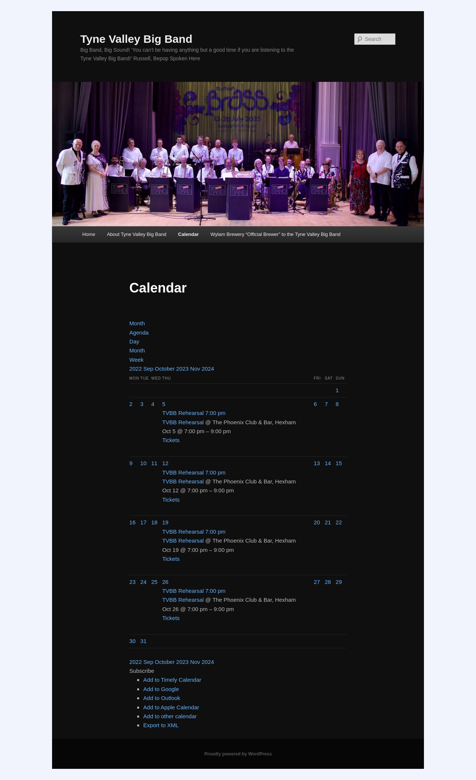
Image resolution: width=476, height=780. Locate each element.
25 (154, 582)
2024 (208, 368)
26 (165, 582)
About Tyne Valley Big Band (136, 234)
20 (317, 522)
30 (132, 641)
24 (143, 582)
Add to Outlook (161, 698)
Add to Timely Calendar (172, 680)
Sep (149, 368)
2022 (136, 368)
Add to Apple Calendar (171, 707)
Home (88, 234)
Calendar (188, 234)
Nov (196, 368)
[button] (141, 671)
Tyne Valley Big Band (136, 39)
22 (339, 522)
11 (154, 463)
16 (132, 522)
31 (143, 641)
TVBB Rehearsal (183, 422)
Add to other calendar (169, 716)
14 (328, 463)
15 (339, 463)
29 (339, 582)
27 (317, 582)
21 (328, 522)
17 (143, 522)
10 (143, 463)
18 (154, 522)
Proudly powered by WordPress (237, 754)
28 (328, 582)
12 (165, 463)
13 (317, 463)
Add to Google (161, 689)
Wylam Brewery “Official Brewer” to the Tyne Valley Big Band (275, 234)
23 (132, 582)
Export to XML (160, 725)
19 (165, 522)
